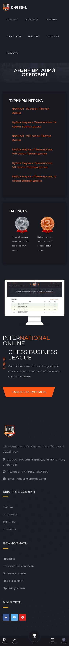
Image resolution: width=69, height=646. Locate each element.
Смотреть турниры (29, 392)
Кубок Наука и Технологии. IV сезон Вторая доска (34, 178)
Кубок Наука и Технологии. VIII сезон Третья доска (32, 151)
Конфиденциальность (18, 566)
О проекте (31, 19)
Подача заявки (13, 580)
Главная (11, 19)
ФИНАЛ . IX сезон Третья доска (30, 111)
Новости (53, 36)
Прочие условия (14, 588)
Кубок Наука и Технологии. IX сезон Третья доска (34, 124)
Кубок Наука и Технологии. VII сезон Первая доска (32, 165)
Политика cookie (14, 573)
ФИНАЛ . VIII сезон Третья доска (31, 138)
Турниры (51, 19)
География (13, 36)
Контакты (9, 529)
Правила (33, 36)
